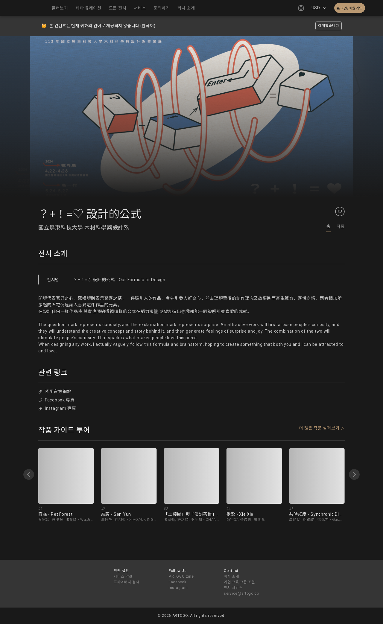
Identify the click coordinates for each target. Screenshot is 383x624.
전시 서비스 (233, 588)
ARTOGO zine (181, 576)
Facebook (177, 582)
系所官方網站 (54, 391)
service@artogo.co (241, 593)
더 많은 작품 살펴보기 (319, 428)
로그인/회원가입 (350, 8)
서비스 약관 (123, 576)
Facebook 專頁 (56, 400)
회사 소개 (231, 576)
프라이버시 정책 (126, 582)
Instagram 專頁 (57, 408)
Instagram (178, 588)
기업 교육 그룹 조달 (239, 582)
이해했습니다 (328, 26)
